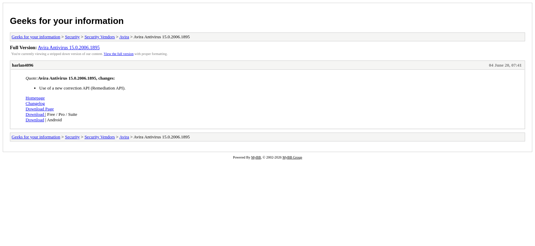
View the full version (118, 54)
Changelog (35, 103)
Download (35, 114)
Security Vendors (100, 36)
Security (72, 36)
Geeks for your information (67, 21)
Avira (124, 36)
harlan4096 (22, 65)
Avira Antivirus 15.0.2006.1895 (69, 47)
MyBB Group (292, 157)
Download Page (40, 108)
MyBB (256, 157)
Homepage (35, 97)
